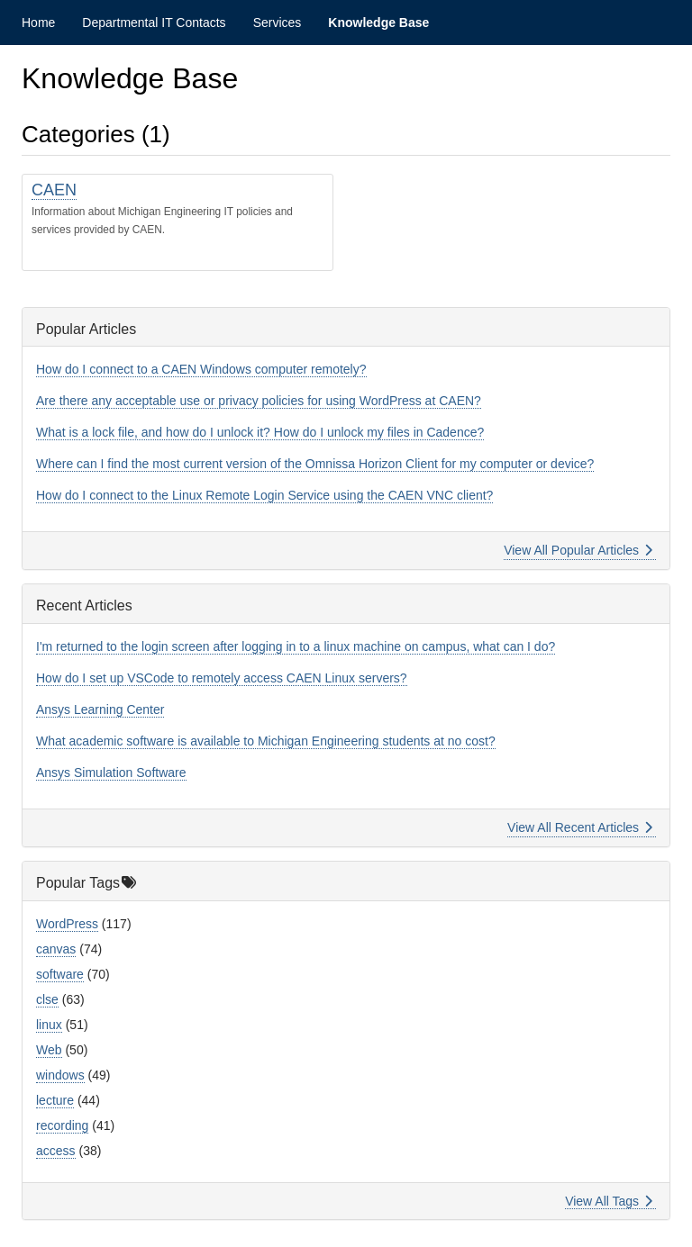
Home (38, 22)
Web (49, 1050)
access (56, 1150)
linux (49, 1024)
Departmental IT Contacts (153, 22)
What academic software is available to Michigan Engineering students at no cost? (266, 741)
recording (62, 1125)
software (60, 974)
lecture (55, 1100)
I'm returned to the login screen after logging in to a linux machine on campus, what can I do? (295, 646)
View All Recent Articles (579, 827)
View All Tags (608, 1201)
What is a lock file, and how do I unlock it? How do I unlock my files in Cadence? (260, 432)
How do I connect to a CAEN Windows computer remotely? (201, 369)
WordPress (67, 924)
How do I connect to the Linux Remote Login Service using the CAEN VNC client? (264, 495)
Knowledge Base (378, 22)
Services (277, 22)
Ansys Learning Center (100, 709)
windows (60, 1075)
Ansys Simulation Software (111, 772)
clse (47, 999)
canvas (56, 949)
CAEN (54, 190)
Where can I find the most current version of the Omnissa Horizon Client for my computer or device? (315, 463)
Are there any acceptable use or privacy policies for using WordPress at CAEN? (258, 400)
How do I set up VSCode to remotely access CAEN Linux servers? (221, 678)
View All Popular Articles (578, 550)
